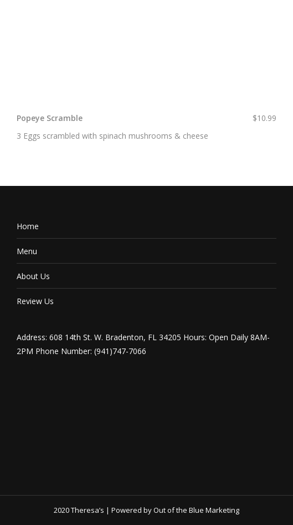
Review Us (35, 301)
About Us (33, 276)
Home (28, 226)
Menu (27, 251)
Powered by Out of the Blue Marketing (175, 510)
